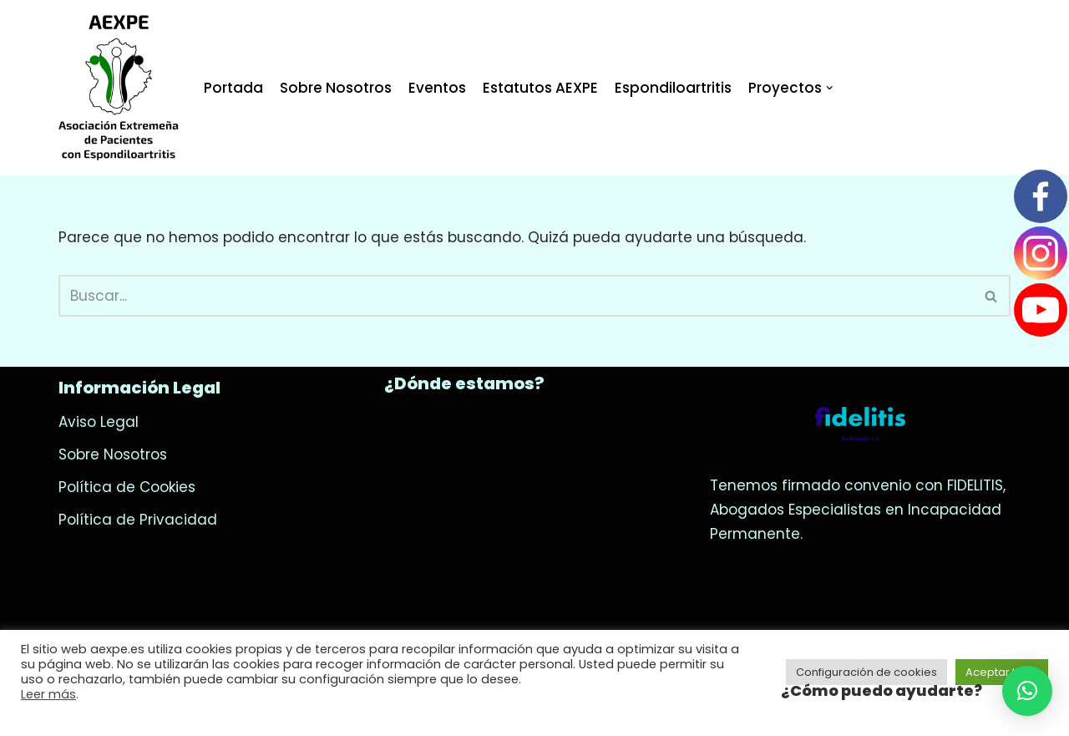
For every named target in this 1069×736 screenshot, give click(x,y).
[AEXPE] (118, 87)
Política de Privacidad (137, 520)
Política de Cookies (126, 487)
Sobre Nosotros (336, 88)
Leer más (48, 694)
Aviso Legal (98, 422)
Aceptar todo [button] (1001, 672)
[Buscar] (515, 296)
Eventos (437, 88)
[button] (1027, 691)
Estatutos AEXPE (540, 88)
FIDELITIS (975, 485)
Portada (233, 88)
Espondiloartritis (673, 88)
